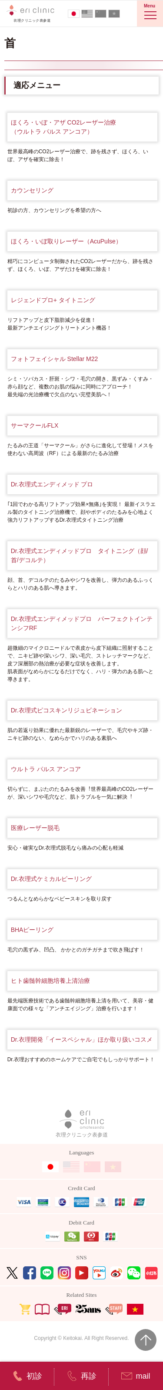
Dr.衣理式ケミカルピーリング (51, 878)
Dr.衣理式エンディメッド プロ (52, 484)
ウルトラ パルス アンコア (46, 769)
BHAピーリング (32, 929)
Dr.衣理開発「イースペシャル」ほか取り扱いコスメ (82, 1039)
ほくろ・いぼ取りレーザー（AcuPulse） (66, 241)
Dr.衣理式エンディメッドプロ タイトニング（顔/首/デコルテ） (79, 555)
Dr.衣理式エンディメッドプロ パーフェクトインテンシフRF (82, 623)
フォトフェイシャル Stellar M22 (54, 358)
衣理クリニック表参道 (82, 1124)
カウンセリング (32, 190)
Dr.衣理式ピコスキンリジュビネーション (66, 710)
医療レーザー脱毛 (35, 827)
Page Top (145, 1340)
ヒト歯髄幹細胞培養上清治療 (50, 980)
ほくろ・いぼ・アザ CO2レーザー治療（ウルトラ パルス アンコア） (63, 127)
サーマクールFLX (35, 425)
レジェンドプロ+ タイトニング (53, 300)
